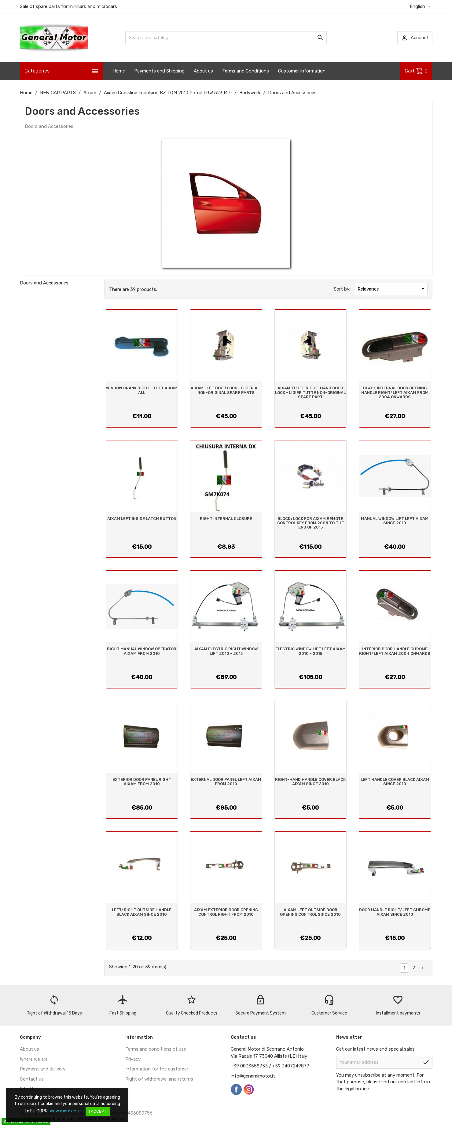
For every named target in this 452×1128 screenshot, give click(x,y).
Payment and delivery (42, 1069)
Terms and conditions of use (155, 1049)
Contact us (32, 1079)
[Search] (226, 38)
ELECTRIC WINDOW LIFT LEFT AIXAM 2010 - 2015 (310, 651)
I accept (97, 1111)
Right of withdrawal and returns (159, 1079)
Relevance (392, 288)
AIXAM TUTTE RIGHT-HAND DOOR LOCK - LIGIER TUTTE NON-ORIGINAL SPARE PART (310, 392)
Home (118, 71)
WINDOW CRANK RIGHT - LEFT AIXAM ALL (142, 390)
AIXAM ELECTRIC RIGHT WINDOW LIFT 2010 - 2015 (226, 651)
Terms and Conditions (245, 71)
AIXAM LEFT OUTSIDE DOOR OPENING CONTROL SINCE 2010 (310, 911)
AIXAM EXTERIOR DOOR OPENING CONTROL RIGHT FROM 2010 (226, 911)
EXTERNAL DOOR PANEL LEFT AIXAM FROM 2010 (226, 781)
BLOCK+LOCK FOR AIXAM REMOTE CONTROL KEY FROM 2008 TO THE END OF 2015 (310, 523)
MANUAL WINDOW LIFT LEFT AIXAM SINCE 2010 (394, 520)
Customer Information (301, 71)
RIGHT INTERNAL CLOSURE (226, 518)
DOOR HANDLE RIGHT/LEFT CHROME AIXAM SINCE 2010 (394, 911)
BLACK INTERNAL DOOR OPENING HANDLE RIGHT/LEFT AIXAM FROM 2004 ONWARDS (394, 392)
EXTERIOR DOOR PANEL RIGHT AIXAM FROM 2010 (141, 781)
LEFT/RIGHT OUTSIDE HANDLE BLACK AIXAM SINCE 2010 (141, 911)
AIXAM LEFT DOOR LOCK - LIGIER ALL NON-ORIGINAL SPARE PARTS (226, 390)
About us (203, 71)
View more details (67, 1111)
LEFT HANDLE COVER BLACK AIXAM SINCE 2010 (395, 781)
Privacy (133, 1059)
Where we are (34, 1059)
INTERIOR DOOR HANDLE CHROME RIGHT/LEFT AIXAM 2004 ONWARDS (394, 651)
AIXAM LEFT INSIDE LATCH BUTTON (141, 518)
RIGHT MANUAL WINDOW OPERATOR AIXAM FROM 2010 (141, 651)
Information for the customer (156, 1069)
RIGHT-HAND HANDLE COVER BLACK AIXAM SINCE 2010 (310, 781)
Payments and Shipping (159, 71)
